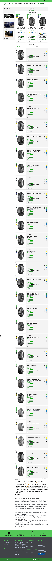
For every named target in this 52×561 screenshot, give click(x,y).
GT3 (26, 486)
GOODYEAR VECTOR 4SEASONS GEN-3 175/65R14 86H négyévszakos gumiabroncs (34, 453)
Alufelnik (27, 3)
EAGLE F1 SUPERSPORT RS (19, 483)
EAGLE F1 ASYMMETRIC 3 (40, 481)
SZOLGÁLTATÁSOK (26, 0)
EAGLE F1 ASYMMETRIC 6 (33, 482)
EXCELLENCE (22, 486)
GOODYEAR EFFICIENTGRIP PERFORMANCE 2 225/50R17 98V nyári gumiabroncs (34, 265)
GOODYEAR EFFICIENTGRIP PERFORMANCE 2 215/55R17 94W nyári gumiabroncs (34, 222)
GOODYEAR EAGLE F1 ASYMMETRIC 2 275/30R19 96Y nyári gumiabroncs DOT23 (34, 380)
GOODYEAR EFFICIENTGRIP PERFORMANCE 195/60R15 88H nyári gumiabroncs (34, 151)
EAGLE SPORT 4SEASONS (44, 483)
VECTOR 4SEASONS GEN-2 (31, 489)
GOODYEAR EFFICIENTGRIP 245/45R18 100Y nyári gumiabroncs (34, 351)
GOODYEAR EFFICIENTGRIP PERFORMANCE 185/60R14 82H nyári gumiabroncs (34, 108)
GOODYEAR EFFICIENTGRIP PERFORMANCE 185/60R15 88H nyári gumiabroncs (34, 179)
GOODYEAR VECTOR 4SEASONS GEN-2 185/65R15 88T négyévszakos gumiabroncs (34, 467)
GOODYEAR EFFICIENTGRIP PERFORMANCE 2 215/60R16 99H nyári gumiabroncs (34, 337)
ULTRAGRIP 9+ (33, 487)
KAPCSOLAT (42, 0)
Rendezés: (31, 46)
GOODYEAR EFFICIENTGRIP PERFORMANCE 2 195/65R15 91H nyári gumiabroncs (34, 65)
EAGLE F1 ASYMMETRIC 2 (25, 481)
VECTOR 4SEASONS (18, 489)
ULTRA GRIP (29, 486)
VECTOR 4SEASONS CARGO (24, 489)
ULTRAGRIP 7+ (45, 486)
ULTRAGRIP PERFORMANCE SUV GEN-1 (20, 488)
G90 (25, 486)
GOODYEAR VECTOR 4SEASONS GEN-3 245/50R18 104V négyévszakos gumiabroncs (33, 395)
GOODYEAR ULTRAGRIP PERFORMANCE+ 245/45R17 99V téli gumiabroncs (33, 437)
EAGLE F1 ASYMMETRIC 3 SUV (19, 482)
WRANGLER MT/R (26, 491)
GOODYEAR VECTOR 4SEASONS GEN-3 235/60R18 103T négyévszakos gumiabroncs (33, 237)
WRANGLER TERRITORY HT (39, 491)
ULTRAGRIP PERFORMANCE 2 (44, 487)
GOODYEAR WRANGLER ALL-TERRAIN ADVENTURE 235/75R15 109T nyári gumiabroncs (33, 308)
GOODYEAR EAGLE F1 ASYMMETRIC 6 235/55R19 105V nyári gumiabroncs (33, 323)
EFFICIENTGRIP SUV (18, 486)
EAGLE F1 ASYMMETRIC (18, 481)
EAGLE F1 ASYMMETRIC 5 (26, 482)
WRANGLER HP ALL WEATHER (19, 491)
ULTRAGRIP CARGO (37, 487)
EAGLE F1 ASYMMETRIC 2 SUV (32, 481)
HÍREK (29, 0)
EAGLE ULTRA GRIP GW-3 (36, 484)
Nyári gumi (13, 3)
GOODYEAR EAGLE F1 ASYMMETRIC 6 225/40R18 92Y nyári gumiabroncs (32, 28)
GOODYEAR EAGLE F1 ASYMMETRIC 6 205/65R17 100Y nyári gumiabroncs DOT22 (34, 94)
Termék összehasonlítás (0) (19, 46)
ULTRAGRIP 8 (17, 487)
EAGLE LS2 (24, 483)
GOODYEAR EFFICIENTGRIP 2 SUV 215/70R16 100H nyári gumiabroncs (34, 279)
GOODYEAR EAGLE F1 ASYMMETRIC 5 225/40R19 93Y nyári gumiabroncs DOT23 (34, 365)
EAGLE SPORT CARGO (25, 484)
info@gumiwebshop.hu (6, 544)
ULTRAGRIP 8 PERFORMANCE (23, 487)
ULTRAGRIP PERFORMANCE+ (29, 488)
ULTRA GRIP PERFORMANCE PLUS (35, 486)
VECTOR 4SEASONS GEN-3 (38, 489)
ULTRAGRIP (41, 486)
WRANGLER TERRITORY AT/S (32, 491)
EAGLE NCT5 (27, 483)
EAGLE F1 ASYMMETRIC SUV (40, 482)
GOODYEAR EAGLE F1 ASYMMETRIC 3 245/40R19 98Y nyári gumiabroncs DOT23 (34, 409)
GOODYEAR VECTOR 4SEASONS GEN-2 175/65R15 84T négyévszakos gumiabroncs (34, 80)
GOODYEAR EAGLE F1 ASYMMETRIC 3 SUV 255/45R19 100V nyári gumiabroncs (33, 423)
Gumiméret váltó (31, 3)
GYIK (39, 0)
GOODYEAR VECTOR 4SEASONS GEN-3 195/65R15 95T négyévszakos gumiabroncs (42, 28)
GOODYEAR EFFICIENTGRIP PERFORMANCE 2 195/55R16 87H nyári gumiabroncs (34, 193)
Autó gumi (24, 3)
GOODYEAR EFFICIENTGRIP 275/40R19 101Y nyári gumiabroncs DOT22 (34, 251)
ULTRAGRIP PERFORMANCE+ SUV (37, 488)
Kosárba (22, 39)
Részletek (28, 73)
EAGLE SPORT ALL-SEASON (19, 484)
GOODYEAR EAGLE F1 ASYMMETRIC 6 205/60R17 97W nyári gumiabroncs (33, 294)
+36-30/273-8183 (6, 546)
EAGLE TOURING (31, 484)
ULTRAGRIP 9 (28, 487)
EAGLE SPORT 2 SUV (32, 483)
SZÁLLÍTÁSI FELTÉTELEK (35, 0)
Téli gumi (16, 3)
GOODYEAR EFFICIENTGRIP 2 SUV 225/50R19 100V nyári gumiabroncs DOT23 (34, 208)
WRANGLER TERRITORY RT (19, 492)
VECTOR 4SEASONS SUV (45, 489)
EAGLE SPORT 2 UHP (37, 483)
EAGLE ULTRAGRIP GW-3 (43, 484)
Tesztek (34, 3)
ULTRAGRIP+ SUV (44, 488)
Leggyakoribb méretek (40, 3)
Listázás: (42, 46)
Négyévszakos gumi (20, 3)
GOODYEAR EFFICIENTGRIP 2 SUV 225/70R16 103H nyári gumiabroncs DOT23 (34, 136)
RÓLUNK (32, 0)
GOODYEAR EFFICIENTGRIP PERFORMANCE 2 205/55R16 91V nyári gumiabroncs (21, 28)
